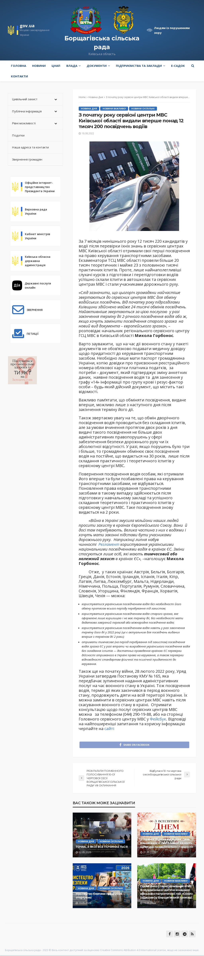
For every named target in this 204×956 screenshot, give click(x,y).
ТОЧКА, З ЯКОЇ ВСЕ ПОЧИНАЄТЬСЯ (102, 847)
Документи (97, 66)
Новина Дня (89, 108)
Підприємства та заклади (139, 66)
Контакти (19, 76)
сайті (109, 728)
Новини (39, 66)
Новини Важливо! (114, 108)
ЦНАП (56, 66)
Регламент (108, 544)
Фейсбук (158, 719)
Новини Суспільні (143, 108)
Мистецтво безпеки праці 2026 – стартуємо (100, 896)
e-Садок (178, 66)
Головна (18, 66)
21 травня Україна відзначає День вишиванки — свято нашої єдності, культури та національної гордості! (166, 843)
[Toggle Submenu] (56, 99)
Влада (71, 66)
